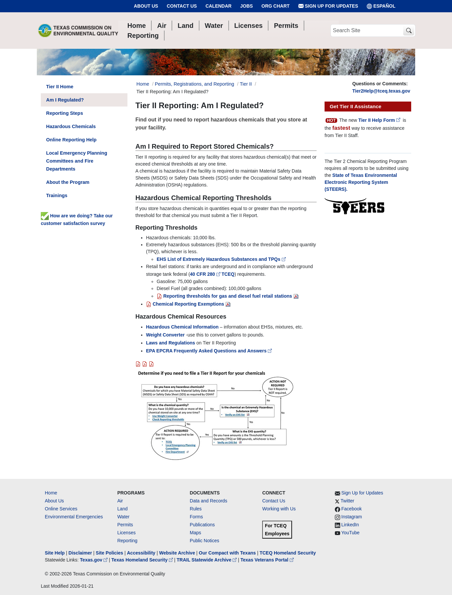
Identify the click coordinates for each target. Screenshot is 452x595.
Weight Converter (165, 334)
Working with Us (279, 508)
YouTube (350, 532)
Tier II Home (59, 86)
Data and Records (208, 500)
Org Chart (276, 6)
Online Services (61, 508)
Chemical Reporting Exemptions (185, 304)
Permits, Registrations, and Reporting (194, 84)
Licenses (126, 532)
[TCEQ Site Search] (408, 31)
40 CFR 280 (205, 274)
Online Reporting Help (71, 139)
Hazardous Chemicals (71, 126)
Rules (196, 508)
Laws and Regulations (170, 342)
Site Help (55, 553)
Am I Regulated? (65, 100)
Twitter (347, 500)
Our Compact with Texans (227, 553)
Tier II (246, 84)
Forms (196, 516)
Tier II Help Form (380, 120)
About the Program (67, 182)
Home (51, 492)
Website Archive (177, 553)
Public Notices (204, 540)
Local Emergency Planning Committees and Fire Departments (76, 161)
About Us (146, 6)
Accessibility (142, 553)
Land (122, 508)
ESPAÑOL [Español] (381, 6)
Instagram (351, 516)
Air (120, 500)
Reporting (127, 540)
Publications (202, 524)
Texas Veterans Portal (267, 559)
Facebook (351, 508)
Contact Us (182, 6)
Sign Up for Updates (328, 6)
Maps (195, 532)
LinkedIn (350, 524)
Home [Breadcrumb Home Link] (142, 84)
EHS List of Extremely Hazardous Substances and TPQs (222, 259)
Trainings (56, 195)
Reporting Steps (64, 113)
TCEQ (228, 274)
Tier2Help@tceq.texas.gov (381, 91)
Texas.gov (94, 559)
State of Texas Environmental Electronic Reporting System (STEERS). (361, 182)
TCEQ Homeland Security (288, 553)
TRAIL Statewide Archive (207, 559)
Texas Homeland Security (143, 559)
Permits (125, 524)
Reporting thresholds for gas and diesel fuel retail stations (224, 296)
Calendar (218, 6)
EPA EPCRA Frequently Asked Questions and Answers (209, 350)
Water (123, 516)
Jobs (246, 6)
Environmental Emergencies (74, 516)
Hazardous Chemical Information (182, 327)
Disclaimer (80, 553)
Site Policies (109, 553)
